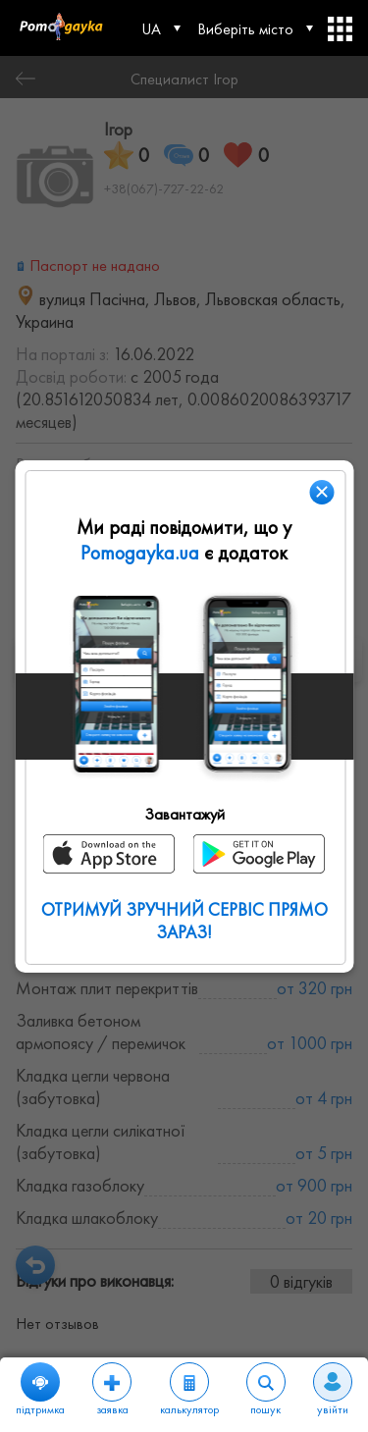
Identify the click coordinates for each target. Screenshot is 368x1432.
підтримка (40, 1389)
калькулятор (189, 1389)
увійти (332, 1389)
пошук (266, 1389)
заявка (111, 1389)
